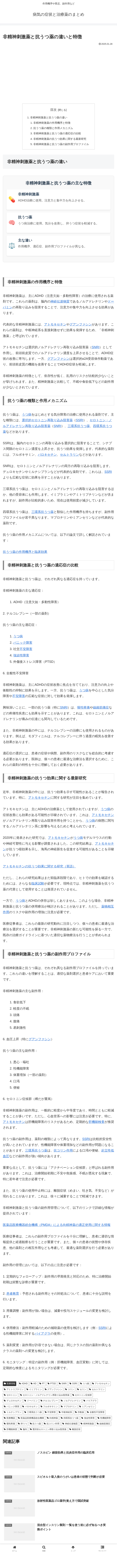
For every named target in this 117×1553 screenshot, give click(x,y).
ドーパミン (31, 1403)
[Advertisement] (58, 73)
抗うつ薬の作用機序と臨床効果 (25, 554)
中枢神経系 (65, 1415)
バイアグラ (42, 1336)
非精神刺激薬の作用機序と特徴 (51, 123)
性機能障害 (104, 1420)
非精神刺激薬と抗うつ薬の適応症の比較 (57, 134)
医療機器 (9, 1420)
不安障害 (26, 651)
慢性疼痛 (83, 710)
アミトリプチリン (13, 1392)
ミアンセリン (87, 1409)
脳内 (23, 1432)
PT (42, 1386)
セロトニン (10, 1397)
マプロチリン (68, 1409)
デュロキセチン (12, 1403)
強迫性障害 (21, 658)
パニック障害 (22, 645)
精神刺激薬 (87, 1426)
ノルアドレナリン (70, 1403)
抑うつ (22, 1426)
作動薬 (79, 1415)
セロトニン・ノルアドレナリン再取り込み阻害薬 (44, 1397)
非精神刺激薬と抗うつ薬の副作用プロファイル (61, 146)
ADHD (23, 1386)
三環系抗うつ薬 (79, 428)
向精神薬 (52, 1420)
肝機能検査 (96, 1124)
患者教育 (12, 1296)
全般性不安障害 (95, 1415)
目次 (53, 109)
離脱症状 (74, 1432)
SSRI (79, 423)
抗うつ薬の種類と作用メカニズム (53, 129)
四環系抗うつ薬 (69, 1420)
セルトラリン (69, 457)
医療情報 (9, 1386)
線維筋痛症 (101, 710)
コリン (69, 1392)
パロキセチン (47, 457)
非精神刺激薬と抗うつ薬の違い (48, 117)
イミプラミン (34, 1392)
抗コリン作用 (63, 1153)
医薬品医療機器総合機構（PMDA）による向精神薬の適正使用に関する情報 (56, 1227)
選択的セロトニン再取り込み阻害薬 (47, 423)
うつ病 (26, 417)
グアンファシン (81, 327)
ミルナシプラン (12, 1415)
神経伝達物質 (60, 304)
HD (33, 1386)
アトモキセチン (55, 327)
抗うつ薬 (35, 1426)
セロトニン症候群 (82, 1397)
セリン (81, 1392)
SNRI (95, 350)
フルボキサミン (49, 1409)
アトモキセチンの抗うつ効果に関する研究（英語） (39, 869)
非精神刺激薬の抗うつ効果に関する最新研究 (60, 140)
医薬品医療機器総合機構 (31, 1420)
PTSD (52, 1386)
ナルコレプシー (49, 1403)
